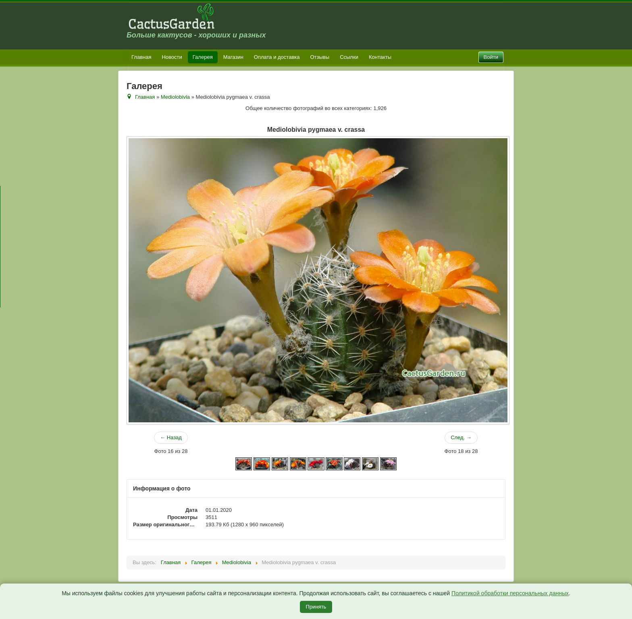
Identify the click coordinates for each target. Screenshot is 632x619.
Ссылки (349, 57)
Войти (491, 57)
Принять (316, 607)
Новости (172, 57)
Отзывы (320, 57)
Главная (141, 57)
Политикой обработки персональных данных (510, 593)
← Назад (171, 437)
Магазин (233, 57)
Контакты (380, 57)
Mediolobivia (175, 97)
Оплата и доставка (277, 57)
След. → (461, 437)
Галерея (203, 57)
